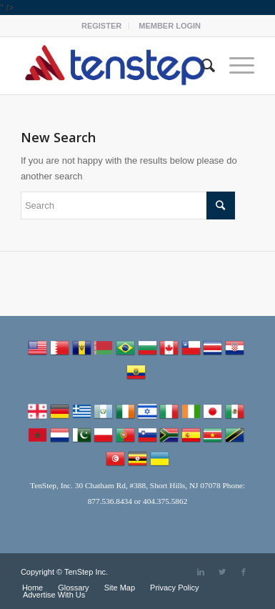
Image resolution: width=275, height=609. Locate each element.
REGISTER (101, 25)
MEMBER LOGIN (170, 25)
